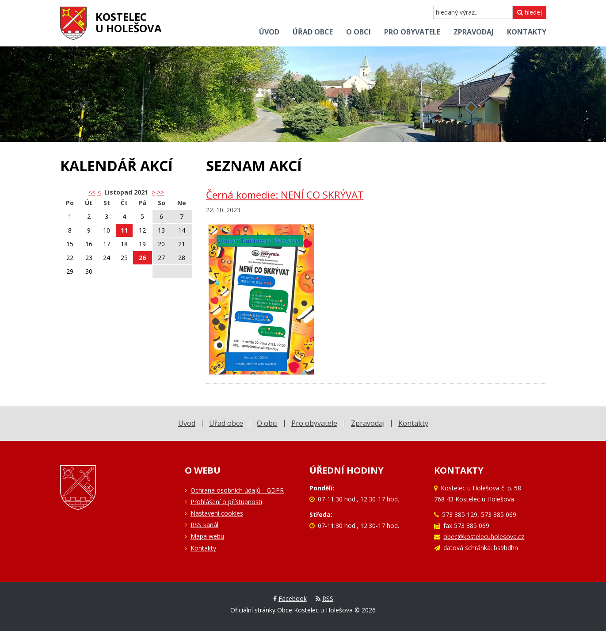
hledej (529, 12)
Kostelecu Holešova (128, 22)
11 (124, 230)
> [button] (153, 192)
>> (160, 192)
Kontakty (203, 548)
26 (142, 257)
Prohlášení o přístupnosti (226, 501)
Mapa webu (207, 536)
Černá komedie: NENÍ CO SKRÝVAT (285, 195)
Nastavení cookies (217, 513)
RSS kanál (204, 524)
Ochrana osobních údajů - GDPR (237, 490)
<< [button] (91, 192)
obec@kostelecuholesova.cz (483, 536)
